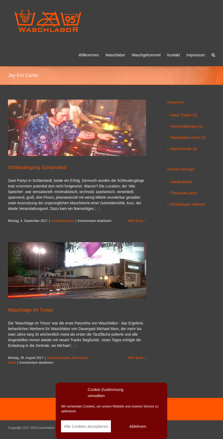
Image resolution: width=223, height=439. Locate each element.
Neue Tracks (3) (184, 115)
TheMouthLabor (184, 193)
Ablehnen (137, 426)
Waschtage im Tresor (30, 310)
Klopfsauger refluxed (188, 204)
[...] (97, 208)
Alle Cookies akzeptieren (86, 426)
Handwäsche (181, 182)
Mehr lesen (135, 221)
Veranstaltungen (62, 221)
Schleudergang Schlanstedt (37, 167)
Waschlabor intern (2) (188, 137)
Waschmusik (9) (184, 149)
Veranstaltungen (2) (187, 126)
